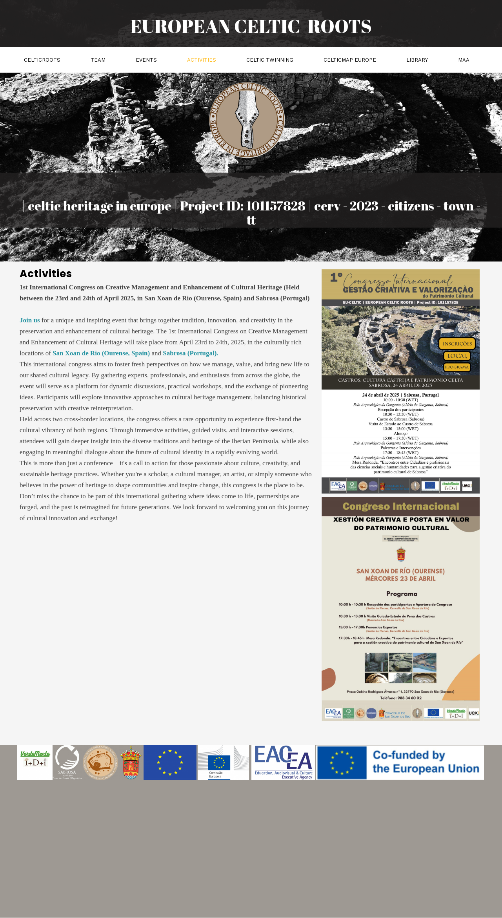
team (98, 60)
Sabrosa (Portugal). (190, 353)
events (146, 60)
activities (201, 60)
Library (417, 60)
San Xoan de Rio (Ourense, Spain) (101, 353)
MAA (463, 60)
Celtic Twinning (269, 60)
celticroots (42, 60)
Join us (30, 320)
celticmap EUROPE (350, 60)
